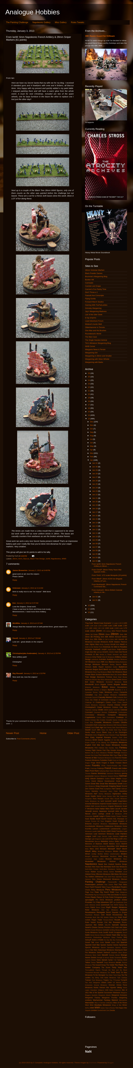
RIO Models (105, 917)
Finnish (110, 753)
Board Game (117, 679)
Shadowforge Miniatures (101, 937)
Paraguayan (123, 882)
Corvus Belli (101, 717)
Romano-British (108, 920)
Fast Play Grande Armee (112, 750)
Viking (119, 987)
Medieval (123, 846)
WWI (92, 1008)
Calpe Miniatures (105, 692)
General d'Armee (113, 776)
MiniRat (100, 854)
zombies (94, 1010)
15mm (99, 631)
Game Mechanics (115, 771)
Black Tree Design (37, 559)
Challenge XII (89, 702)
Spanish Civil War (92, 945)
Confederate (112, 712)
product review (120, 900)
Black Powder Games (93, 273)
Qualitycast (119, 902)
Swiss (99, 960)
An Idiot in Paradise (119, 647)
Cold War (117, 710)
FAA (96, 748)
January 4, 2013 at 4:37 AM (32, 623)
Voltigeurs (101, 990)
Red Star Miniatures (109, 910)
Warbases (116, 993)
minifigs (94, 854)
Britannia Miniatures (92, 687)
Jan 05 (95, 554)
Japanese (103, 811)
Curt (95, 725)
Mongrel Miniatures (92, 856)
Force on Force (117, 760)
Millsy (94, 851)
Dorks (95, 735)
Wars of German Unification (104, 1002)
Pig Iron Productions (100, 895)
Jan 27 (95, 477)
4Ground (118, 637)
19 (89, 398)
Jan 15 (95, 519)
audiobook (95, 659)
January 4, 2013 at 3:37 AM (27, 603)
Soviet (107, 942)
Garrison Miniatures (100, 776)
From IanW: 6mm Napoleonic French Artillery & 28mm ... (106, 565)
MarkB (105, 844)
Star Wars (93, 950)
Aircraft (112, 644)
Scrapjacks (118, 932)
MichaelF (111, 849)
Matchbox (88, 846)
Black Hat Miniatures (114, 672)
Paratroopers (90, 884)
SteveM (105, 955)
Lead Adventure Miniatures (104, 834)
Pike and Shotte (113, 895)
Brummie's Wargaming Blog (96, 276)
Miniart (87, 854)
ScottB (105, 932)
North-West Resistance (107, 869)
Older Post (73, 733)
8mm (91, 639)
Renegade (101, 912)
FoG (113, 758)
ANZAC (111, 652)
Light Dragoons (96, 839)
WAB (106, 990)
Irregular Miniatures (115, 806)
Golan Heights (116, 779)
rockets (87, 920)
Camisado (89, 283)
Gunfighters (107, 788)
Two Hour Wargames (92, 982)
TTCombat (116, 980)
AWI (102, 662)
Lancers (95, 829)
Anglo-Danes (112, 649)
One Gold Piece (109, 876)
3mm (102, 637)
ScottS (111, 932)
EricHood (92, 1063)
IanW (48, 559)
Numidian (118, 872)
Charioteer (102, 705)
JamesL (95, 811)
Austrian (110, 659)
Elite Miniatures (122, 740)
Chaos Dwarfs (122, 702)
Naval (100, 864)
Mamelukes (123, 841)
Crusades (116, 722)
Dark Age (99, 727)
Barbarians (123, 662)
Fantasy (123, 747)
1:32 (86, 628)
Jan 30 (95, 467)
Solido (102, 942)
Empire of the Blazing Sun (100, 742)
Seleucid (103, 935)
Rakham (121, 905)
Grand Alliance (97, 781)
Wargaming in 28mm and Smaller (98, 356)
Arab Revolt (123, 652)
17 (89, 405)
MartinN (124, 844)
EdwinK (100, 740)
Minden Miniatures (120, 851)
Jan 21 (95, 498)
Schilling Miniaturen (116, 930)
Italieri (112, 809)
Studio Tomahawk (115, 957)
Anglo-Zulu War (90, 652)
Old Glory (115, 874)
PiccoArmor (89, 895)
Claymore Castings (91, 710)
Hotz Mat (116, 796)
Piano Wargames (121, 892)
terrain (118, 962)
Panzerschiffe (112, 882)
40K (106, 637)
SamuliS (115, 925)
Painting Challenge (95, 882)
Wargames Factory (92, 998)
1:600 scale (109, 628)
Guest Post (99, 789)
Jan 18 (95, 509)
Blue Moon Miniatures (105, 679)
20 (89, 394)
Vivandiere (93, 990)
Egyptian (107, 740)
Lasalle (94, 831)
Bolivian (124, 679)
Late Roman (101, 831)
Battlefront (123, 667)
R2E (111, 905)
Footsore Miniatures (92, 760)
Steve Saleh (97, 955)
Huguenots (123, 796)
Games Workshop (98, 773)
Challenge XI (122, 700)
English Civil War (92, 745)
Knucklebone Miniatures (118, 824)
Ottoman (124, 879)
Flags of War (122, 755)
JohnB (108, 814)
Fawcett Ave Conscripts (94, 295)
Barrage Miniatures (92, 664)
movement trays (91, 859)
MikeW (124, 849)
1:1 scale (115, 623)
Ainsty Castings (105, 644)
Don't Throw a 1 (91, 292)
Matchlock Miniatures (99, 846)
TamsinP (99, 962)
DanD (93, 727)
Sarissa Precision (104, 927)
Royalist (124, 920)
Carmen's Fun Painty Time (95, 289)
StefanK (100, 952)
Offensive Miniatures (103, 874)
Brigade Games (107, 684)
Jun (91, 443)
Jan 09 (95, 540)
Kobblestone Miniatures (113, 826)
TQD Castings (122, 977)
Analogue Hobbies (32, 12)
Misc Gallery (61, 22)
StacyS (87, 950)
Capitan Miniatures (110, 695)
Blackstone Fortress (104, 677)
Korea (125, 826)
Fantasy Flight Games (93, 750)
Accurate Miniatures (100, 642)
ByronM (111, 690)
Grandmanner (110, 781)
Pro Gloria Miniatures (104, 900)
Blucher (94, 679)
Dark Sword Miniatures (119, 727)
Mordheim (113, 856)
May (92, 446)
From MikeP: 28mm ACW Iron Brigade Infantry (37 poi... (107, 580)
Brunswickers (122, 687)
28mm (14, 559)
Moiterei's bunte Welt (93, 324)
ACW (111, 642)
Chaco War (89, 700)
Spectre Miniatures (92, 947)
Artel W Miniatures (108, 657)
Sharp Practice (116, 937)
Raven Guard (100, 907)
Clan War (123, 707)
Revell (108, 915)
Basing (112, 664)
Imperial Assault (106, 804)
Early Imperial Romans (100, 737)
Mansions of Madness (93, 844)
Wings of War (117, 1005)
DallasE (88, 727)
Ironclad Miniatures (101, 806)
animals (99, 652)
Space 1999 (115, 942)
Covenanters (111, 717)
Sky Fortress (117, 940)
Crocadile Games (111, 720)
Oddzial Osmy (90, 874)
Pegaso (108, 887)
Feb (92, 457)
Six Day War (108, 940)
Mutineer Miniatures (118, 861)
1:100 (120, 623)
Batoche (118, 664)
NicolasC (88, 867)
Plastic (93, 897)
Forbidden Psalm (106, 760)
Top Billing (95, 977)
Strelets (93, 957)
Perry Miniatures (113, 889)
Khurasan (120, 819)
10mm (92, 631)
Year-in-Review (110, 1008)
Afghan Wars (94, 644)
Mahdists (104, 841)
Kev (14, 603)
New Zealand (109, 864)
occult (125, 871)
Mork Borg (122, 856)
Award (98, 662)
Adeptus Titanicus (120, 642)
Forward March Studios (94, 302)
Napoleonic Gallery (41, 22)
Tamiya (93, 962)
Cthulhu (124, 722)
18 (89, 401)
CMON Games (108, 710)
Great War (95, 784)
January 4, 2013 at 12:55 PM (49, 653)
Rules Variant (90, 922)
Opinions (88, 879)
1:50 (99, 628)
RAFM (116, 905)
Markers (112, 844)
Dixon (104, 732)
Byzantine (118, 690)
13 (89, 419)
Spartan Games (112, 945)
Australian (102, 659)
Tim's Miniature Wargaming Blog (98, 343)
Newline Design (121, 864)
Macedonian (89, 841)
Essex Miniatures (113, 745)
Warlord (115, 1000)
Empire (87, 742)
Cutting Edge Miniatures (105, 725)
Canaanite (123, 692)
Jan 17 (95, 512)
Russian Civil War (104, 922)
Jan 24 (95, 488)
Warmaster (89, 1003)
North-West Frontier (92, 869)
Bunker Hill (89, 280)
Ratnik (92, 907)
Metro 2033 (94, 849)
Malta (117, 841)
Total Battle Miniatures (108, 977)
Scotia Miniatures (91, 932)
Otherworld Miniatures (111, 879)
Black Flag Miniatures (100, 672)
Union (109, 982)
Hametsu (95, 791)
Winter (124, 1005)
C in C (124, 690)
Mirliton (106, 854)
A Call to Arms (108, 639)
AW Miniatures (90, 662)
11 (89, 609)
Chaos (114, 702)
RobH (120, 917)
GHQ (87, 779)
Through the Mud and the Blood (114, 970)
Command (89, 712)
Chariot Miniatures (91, 705)
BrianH (97, 684)
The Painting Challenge (17, 22)
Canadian (89, 695)
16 (89, 408)
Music (125, 859)
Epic (103, 745)
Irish (92, 806)
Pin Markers (123, 895)
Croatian (102, 720)
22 (89, 387)
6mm (20, 559)
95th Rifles (98, 639)
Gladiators (100, 779)
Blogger (110, 1063)
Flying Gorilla (90, 299)
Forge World (96, 763)
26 (89, 373)
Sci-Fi (124, 930)
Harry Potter (113, 791)
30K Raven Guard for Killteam (100, 36)
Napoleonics (56, 559)
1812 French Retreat (119, 631)
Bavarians (88, 669)
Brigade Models (120, 684)
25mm (107, 634)
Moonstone (104, 856)
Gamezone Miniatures (114, 773)
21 (89, 391)
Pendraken (116, 887)
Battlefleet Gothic (111, 667)
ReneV (108, 912)
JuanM (96, 816)
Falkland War (103, 748)
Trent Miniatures (97, 980)
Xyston (102, 1008)
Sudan (124, 957)
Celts (115, 697)
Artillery (118, 657)
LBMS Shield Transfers (114, 831)
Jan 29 (95, 470)
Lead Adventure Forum (94, 321)
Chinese (117, 705)
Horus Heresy (107, 796)
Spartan (103, 945)
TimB (113, 972)
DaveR (94, 730)
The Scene (105, 967)
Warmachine (123, 1000)
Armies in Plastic (106, 654)
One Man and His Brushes (95, 330)
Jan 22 (95, 495)
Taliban (87, 962)
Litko (103, 839)
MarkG (118, 844)
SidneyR (88, 940)
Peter (92, 892)
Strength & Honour (103, 957)
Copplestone (90, 717)
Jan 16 (95, 516)
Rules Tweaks (77, 22)
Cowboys (120, 717)
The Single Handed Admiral (96, 340)
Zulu (107, 1010)
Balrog (117, 662)
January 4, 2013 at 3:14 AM (32, 588)
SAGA (100, 925)
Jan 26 (95, 481)
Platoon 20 (101, 897)
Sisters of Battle (97, 940)
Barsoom (105, 664)
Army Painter (97, 657)
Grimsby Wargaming (93, 308)
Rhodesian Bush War (92, 917)
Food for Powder (121, 758)
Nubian (93, 872)
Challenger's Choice (103, 702)
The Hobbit (110, 965)
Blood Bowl (117, 677)
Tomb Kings (117, 975)
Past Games (108, 884)
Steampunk (119, 950)
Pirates (87, 897)
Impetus (115, 804)
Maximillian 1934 (113, 846)
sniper (97, 942)
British (105, 687)
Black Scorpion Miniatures (100, 674)
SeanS (125, 932)
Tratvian (88, 980)
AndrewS (96, 649)
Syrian (110, 960)
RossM (117, 920)
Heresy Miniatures (105, 794)
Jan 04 (95, 557)
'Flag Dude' (89, 623)
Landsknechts (116, 829)
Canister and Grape (93, 286)
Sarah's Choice (91, 927)
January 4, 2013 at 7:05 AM (30, 638)
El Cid (113, 740)
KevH (98, 819)
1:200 (100, 625)
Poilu (107, 897)
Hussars (100, 799)
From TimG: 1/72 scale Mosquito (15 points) (109, 575)
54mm (124, 637)
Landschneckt (104, 829)
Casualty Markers (105, 697)
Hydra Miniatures (91, 801)
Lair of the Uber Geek (93, 315)
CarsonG (95, 697)
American (107, 647)
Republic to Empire (119, 912)
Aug (92, 436)
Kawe (87, 819)
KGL (115, 819)
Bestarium (112, 669)
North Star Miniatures (119, 867)
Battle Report (98, 667)
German (123, 776)
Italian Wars (105, 809)
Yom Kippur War (121, 1008)
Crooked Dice (122, 720)
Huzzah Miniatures (121, 798)
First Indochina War (106, 755)
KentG (92, 819)
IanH (102, 801)
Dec (92, 422)
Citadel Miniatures (104, 707)
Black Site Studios (116, 674)
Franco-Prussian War (114, 765)
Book (125, 682)
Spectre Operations (107, 947)
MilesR (88, 851)
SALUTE (107, 925)
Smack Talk (89, 942)
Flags (115, 755)
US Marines (117, 982)
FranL (87, 768)
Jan (91, 460)
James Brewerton (20, 570)
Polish (111, 897)
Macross (97, 841)
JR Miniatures (117, 814)
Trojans (106, 980)
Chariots (110, 705)
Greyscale (104, 786)
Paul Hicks (123, 884)
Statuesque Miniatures (106, 950)
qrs (115, 902)
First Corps (94, 755)
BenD (101, 669)
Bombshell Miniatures (113, 682)
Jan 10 (95, 537)
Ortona (99, 879)
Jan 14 (95, 523)
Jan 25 (95, 484)
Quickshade (105, 905)
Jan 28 (95, 474)
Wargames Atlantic (104, 995)
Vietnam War (104, 987)
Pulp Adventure (102, 902)
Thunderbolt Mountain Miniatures (96, 972)
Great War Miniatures (108, 784)
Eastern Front (117, 737)
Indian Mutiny (122, 803)
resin (103, 915)
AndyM (104, 649)
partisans (100, 884)
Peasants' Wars (100, 887)
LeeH (94, 836)
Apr (91, 450)
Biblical (118, 669)
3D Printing (95, 637)
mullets (101, 859)
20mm (101, 634)
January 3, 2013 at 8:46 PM (39, 570)
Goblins (107, 778)
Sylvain (104, 960)
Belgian (95, 669)
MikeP (118, 849)
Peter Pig (99, 892)
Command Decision (100, 712)
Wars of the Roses (120, 1003)
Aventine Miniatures (120, 659)
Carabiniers (123, 695)
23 (89, 384)
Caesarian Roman (91, 692)
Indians (87, 806)
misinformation (114, 854)
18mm (87, 634)
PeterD (106, 892)
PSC (94, 902)
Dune (107, 735)
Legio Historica (113, 836)
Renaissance (90, 912)
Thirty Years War (119, 967)
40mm (111, 637)
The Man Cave (91, 337)
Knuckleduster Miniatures (94, 826)
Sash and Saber (121, 927)
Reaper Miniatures (119, 907)
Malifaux (111, 841)
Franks (125, 765)
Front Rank (94, 771)
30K (125, 634)
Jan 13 (95, 526)
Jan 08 (95, 544)
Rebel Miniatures (92, 910)
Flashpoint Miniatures (104, 758)
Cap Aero (98, 695)
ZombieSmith (101, 1010)
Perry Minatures (97, 890)
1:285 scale (117, 626)
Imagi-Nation (122, 801)
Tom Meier (109, 975)
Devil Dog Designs (120, 730)
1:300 (125, 626)
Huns (94, 799)
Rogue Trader (97, 920)
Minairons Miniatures (105, 851)
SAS (113, 927)
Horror (99, 796)
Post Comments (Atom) (26, 739)
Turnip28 (124, 980)
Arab (116, 652)
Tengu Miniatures (109, 962)
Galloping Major (104, 771)
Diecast (98, 732)
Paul (115, 884)
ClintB (100, 710)
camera (115, 692)
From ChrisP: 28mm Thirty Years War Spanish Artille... (107, 571)
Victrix (95, 987)
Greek (120, 784)
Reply (15, 580)
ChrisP (124, 705)
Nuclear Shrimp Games (105, 871)
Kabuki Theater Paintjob (119, 816)
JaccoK (117, 809)
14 (89, 415)
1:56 (102, 628)
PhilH (112, 892)
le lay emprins (90, 318)
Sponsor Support (121, 947)
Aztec (106, 662)
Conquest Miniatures (117, 715)
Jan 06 (95, 550)
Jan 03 (95, 561)
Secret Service (95, 935)
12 (89, 605)
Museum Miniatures (113, 859)
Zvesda (112, 1010)
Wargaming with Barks (94, 362)
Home (43, 733)
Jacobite (124, 809)
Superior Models (90, 960)
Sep (92, 432)
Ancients (88, 649)
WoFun (87, 1008)
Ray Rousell (18, 673)
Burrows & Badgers (100, 690)
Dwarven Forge (114, 735)
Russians (116, 922)
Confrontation (122, 712)
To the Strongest (99, 975)
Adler (87, 644)
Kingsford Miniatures (100, 824)
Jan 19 (95, 505)
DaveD (15, 638)
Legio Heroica (102, 836)
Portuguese (118, 897)
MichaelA (103, 849)
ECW (95, 740)
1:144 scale (93, 625)
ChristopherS (90, 707)
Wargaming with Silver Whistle (97, 359)
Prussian (88, 902)
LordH (120, 839)
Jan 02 (95, 597)
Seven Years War (113, 935)
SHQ (125, 937)
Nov (92, 425)
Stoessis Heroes (114, 955)
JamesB (88, 811)
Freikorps (100, 768)
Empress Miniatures (119, 742)
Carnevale (88, 697)
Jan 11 (95, 533)
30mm (87, 637)
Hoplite (93, 796)
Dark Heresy (108, 727)
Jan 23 (95, 491)
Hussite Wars (109, 798)
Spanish (123, 942)
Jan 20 (95, 502)
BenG (106, 669)
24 (89, 380)
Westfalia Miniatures (102, 1005)
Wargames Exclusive (119, 995)
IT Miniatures (90, 809)
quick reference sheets (92, 905)
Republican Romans (92, 915)
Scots (100, 932)
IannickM (108, 801)
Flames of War (91, 758)
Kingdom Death (111, 821)
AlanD (122, 644)
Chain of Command (100, 700)
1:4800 (95, 628)
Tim (109, 972)
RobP (125, 917)
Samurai (123, 925)
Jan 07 (95, 547)
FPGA (103, 765)
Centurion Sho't (122, 697)
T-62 (115, 960)
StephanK (114, 952)
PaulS (92, 887)
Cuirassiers (89, 725)
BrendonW (89, 684)
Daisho (124, 725)
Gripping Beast (115, 786)
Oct (91, 429)
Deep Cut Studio (107, 730)
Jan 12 (95, 529)
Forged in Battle (108, 763)
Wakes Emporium (115, 990)
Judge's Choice (105, 816)
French (108, 768)
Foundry (96, 765)
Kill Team (100, 821)
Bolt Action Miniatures (94, 682)
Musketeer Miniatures (95, 861)
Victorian (112, 985)
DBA (98, 730)
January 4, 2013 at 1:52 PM (34, 673)
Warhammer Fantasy (101, 1000)
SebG (87, 935)
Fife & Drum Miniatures (99, 753)
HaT (95, 794)
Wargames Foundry (109, 998)
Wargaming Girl (91, 353)
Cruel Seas (89, 722)
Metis (87, 849)
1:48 (90, 628)
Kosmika (88, 829)
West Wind (89, 1005)
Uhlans (103, 982)
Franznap (94, 768)
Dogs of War (113, 732)
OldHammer (99, 877)
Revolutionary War (120, 915)
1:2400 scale (107, 626)
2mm (121, 634)
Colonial (123, 710)
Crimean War (94, 720)
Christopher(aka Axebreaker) (25, 653)
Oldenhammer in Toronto (95, 327)
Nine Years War (97, 867)
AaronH (121, 639)
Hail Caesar (116, 789)
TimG (118, 972)
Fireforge (117, 753)
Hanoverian (103, 791)
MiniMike (16, 623)
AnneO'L (105, 652)
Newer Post (12, 733)
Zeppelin (88, 1010)
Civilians (115, 707)
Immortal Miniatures (92, 804)
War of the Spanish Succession (100, 993)
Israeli (125, 806)
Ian (99, 801)
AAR (116, 639)
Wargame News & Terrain (95, 349)
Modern (124, 854)
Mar (92, 453)
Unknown (17, 588)
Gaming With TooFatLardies (96, 305)
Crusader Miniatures (102, 722)
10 (89, 612)
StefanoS (107, 952)
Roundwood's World (93, 334)
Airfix (117, 644)
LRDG (125, 839)
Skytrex (124, 940)
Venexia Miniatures (100, 985)
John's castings (98, 814)
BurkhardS (89, 690)
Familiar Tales (113, 748)
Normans (107, 867)
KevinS (109, 819)
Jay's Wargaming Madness (96, 311)
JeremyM (111, 811)
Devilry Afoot (90, 732)
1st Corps (94, 634)
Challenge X (113, 700)
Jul (91, 439)
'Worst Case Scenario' (102, 623)
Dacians (119, 725)
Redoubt (123, 910)
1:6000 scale (118, 628)
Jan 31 (95, 463)
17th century (107, 631)
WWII (64, 559)
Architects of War (92, 654)
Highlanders (116, 794)
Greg (98, 786)
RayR (108, 907)
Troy (110, 980)
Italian (97, 809)
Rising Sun (113, 917)
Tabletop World (122, 960)
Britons (112, 687)
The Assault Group (99, 965)
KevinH (103, 819)
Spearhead (123, 945)
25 (89, 377)
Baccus (26, 559)
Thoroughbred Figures (92, 970)
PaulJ (87, 887)
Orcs (93, 879)
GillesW (93, 779)
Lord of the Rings (111, 839)
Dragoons (101, 735)
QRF (111, 902)
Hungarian (88, 798)
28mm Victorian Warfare (94, 270)
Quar (125, 902)
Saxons (88, 930)
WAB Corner (90, 346)
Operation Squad (121, 876)
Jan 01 (95, 600)
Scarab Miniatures (97, 930)
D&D (115, 725)
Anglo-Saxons (122, 649)
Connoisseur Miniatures (95, 715)
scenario (106, 930)
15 (89, 412)
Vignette (113, 987)
